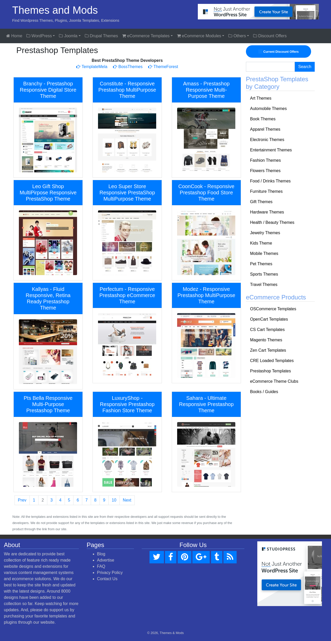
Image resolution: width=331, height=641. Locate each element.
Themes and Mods (55, 10)
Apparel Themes (265, 129)
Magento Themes (266, 340)
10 (114, 500)
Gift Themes (261, 202)
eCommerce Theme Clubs (274, 381)
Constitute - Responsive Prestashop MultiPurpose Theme (127, 90)
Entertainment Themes (271, 150)
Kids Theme (261, 243)
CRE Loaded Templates (272, 360)
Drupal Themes (101, 36)
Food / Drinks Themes (270, 181)
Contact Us (107, 579)
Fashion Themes (265, 160)
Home (14, 36)
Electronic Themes (267, 139)
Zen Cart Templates (268, 350)
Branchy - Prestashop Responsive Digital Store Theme (48, 90)
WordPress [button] (39, 36)
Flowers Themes (265, 170)
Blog (101, 554)
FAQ (101, 566)
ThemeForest (163, 66)
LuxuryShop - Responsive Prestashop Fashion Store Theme (127, 404)
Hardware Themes (267, 212)
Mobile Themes (264, 253)
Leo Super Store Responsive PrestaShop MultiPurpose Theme (127, 192)
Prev (22, 500)
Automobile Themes (268, 108)
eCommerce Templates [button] (146, 36)
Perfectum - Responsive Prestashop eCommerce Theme (127, 295)
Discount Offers (270, 36)
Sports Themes (264, 274)
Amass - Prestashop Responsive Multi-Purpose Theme (206, 90)
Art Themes (260, 98)
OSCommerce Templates (273, 309)
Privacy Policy (110, 572)
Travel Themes (263, 284)
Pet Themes (261, 264)
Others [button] (237, 36)
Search (304, 66)
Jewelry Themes (265, 233)
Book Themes (262, 119)
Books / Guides (264, 391)
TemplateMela (91, 66)
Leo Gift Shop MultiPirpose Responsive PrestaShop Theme (48, 192)
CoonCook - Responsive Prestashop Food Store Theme (206, 192)
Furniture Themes (266, 191)
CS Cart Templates (267, 329)
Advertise (105, 560)
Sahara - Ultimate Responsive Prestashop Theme (206, 404)
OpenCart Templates (269, 319)
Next (127, 500)
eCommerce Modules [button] (199, 36)
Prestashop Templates (270, 371)
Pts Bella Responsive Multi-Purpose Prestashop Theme (48, 404)
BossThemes (127, 66)
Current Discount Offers (279, 52)
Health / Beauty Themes (272, 222)
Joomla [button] (68, 36)
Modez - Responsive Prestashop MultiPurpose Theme (206, 295)
